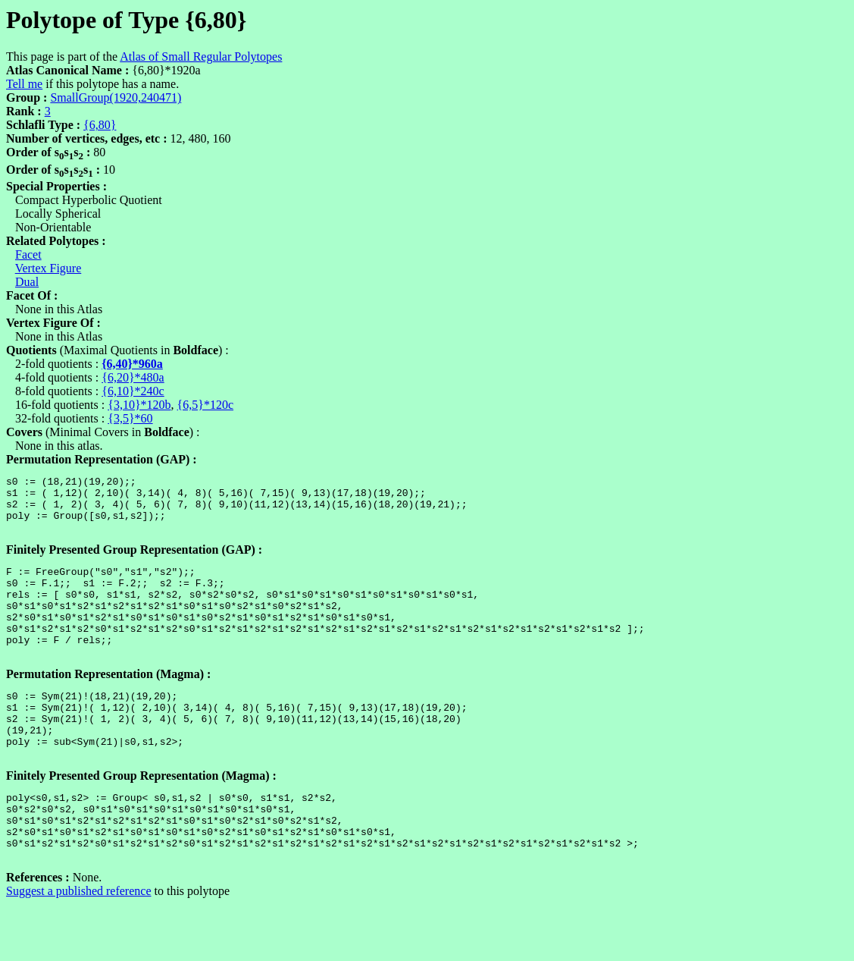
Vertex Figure (48, 268)
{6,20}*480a (133, 377)
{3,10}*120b (139, 404)
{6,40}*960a (132, 363)
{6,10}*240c (133, 391)
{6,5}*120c (205, 404)
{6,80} (99, 124)
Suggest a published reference (78, 947)
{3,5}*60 (130, 418)
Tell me (24, 83)
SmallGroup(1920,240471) (115, 97)
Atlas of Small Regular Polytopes (201, 56)
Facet (28, 254)
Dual (27, 281)
